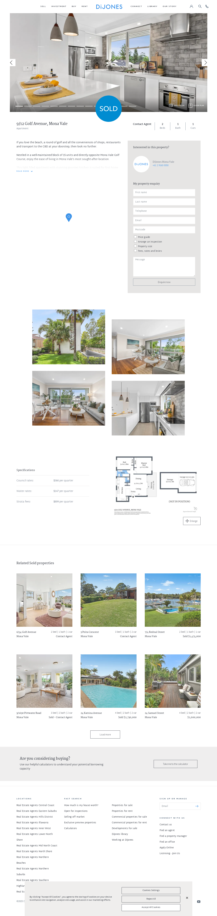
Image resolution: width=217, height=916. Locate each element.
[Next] (205, 62)
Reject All (151, 899)
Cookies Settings (151, 890)
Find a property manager (173, 836)
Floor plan (198, 105)
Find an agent (167, 830)
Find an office (167, 842)
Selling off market (74, 817)
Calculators (70, 828)
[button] (43, 6)
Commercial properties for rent (129, 823)
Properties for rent (122, 811)
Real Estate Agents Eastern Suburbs (36, 811)
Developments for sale (124, 828)
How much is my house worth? (81, 805)
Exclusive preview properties (80, 823)
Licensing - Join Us (170, 853)
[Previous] (11, 62)
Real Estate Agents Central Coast (35, 805)
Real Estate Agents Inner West (33, 828)
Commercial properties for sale (129, 817)
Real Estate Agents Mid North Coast (36, 846)
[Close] (187, 898)
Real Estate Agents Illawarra (32, 823)
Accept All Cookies (151, 907)
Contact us (166, 825)
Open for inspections (76, 811)
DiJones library (120, 834)
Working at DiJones (122, 840)
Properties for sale (122, 805)
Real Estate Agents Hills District (34, 817)
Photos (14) (179, 105)
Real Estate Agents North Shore (34, 851)
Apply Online (167, 848)
